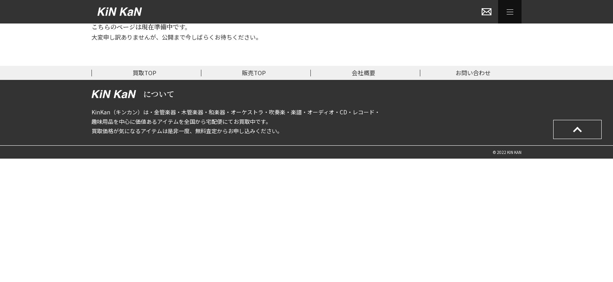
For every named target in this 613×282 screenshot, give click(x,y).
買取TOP (144, 73)
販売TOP (254, 73)
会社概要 (363, 73)
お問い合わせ (473, 73)
